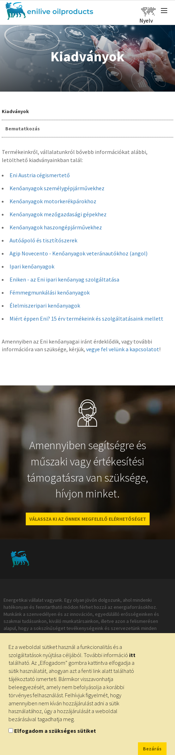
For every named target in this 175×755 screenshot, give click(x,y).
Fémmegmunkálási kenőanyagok (50, 292)
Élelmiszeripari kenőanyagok (45, 305)
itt (132, 654)
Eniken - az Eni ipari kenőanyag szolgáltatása (64, 279)
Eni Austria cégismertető (40, 175)
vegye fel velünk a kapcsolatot (122, 349)
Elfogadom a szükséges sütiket (55, 730)
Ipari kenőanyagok (32, 266)
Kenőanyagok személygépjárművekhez (57, 188)
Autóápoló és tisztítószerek (43, 240)
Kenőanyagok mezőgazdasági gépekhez (58, 214)
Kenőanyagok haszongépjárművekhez (56, 227)
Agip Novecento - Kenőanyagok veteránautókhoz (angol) (78, 253)
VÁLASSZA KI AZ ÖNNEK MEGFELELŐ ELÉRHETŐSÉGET (87, 519)
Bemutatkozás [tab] (22, 128)
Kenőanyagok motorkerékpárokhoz (53, 201)
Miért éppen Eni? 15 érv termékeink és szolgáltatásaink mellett (86, 318)
